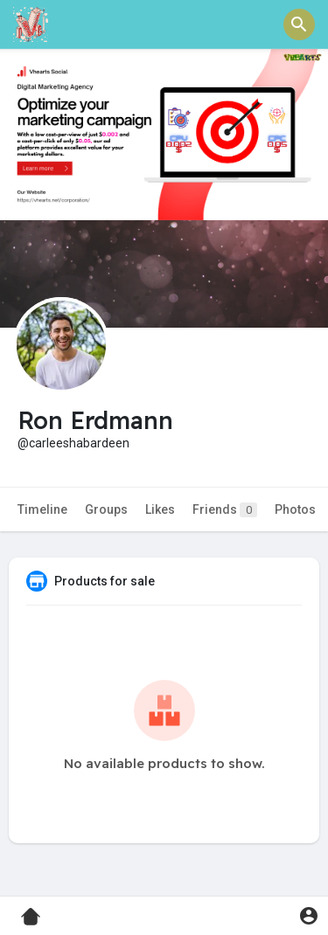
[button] (299, 24)
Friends (224, 509)
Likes (160, 509)
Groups (106, 509)
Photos (295, 509)
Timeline (42, 509)
